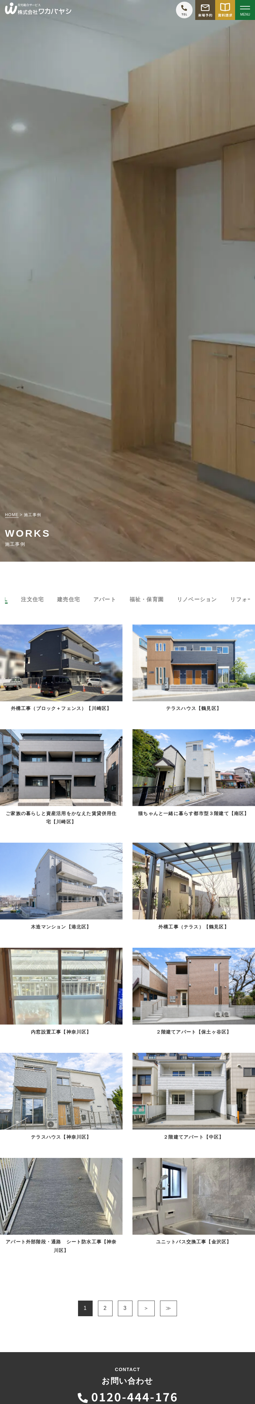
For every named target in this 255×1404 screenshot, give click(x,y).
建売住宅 (68, 599)
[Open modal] (245, 10)
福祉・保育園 (146, 599)
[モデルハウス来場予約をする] (205, 10)
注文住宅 (32, 599)
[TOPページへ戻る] (38, 10)
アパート (104, 599)
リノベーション (197, 599)
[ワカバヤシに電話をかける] (184, 10)
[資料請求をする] (225, 10)
